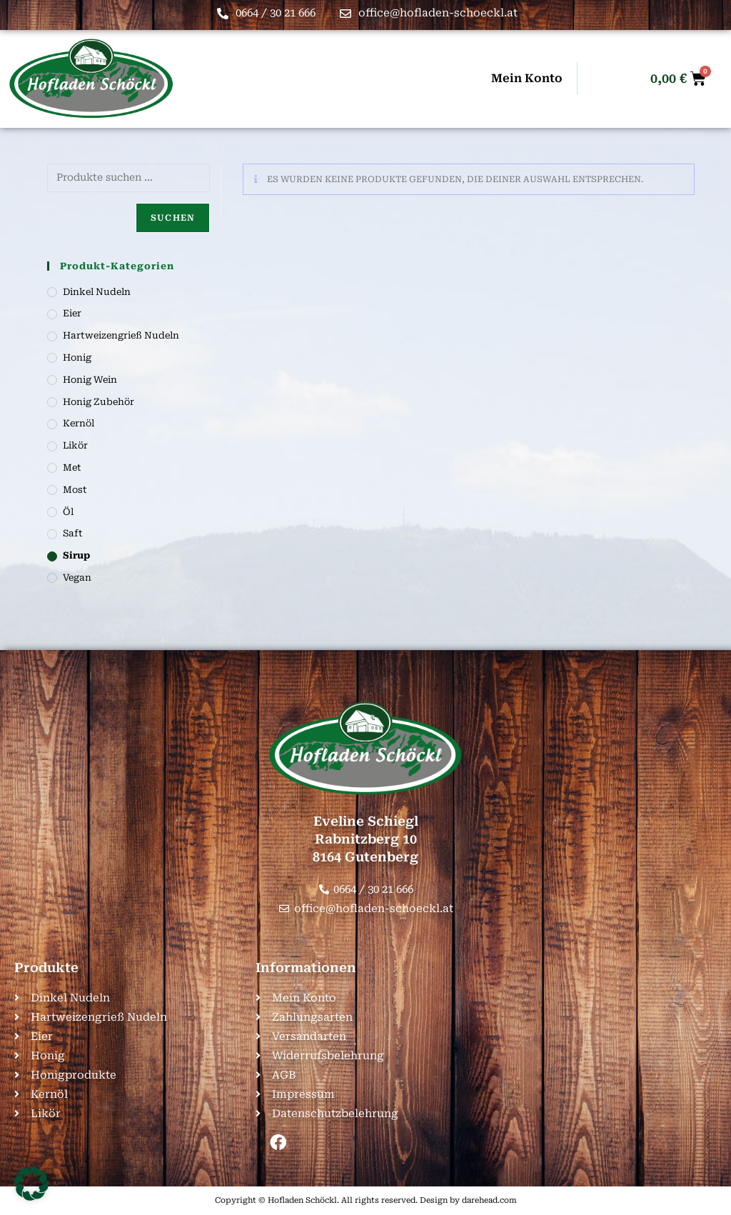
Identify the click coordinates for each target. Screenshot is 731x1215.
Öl (68, 511)
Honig (77, 357)
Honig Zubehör (98, 401)
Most (75, 489)
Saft (73, 533)
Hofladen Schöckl (302, 1200)
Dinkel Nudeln (97, 291)
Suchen (173, 218)
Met (72, 467)
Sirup (76, 555)
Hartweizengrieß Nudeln (121, 335)
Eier (72, 313)
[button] (31, 1183)
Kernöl (78, 423)
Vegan (77, 577)
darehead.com (489, 1200)
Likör (75, 445)
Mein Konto (527, 78)
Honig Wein (90, 379)
